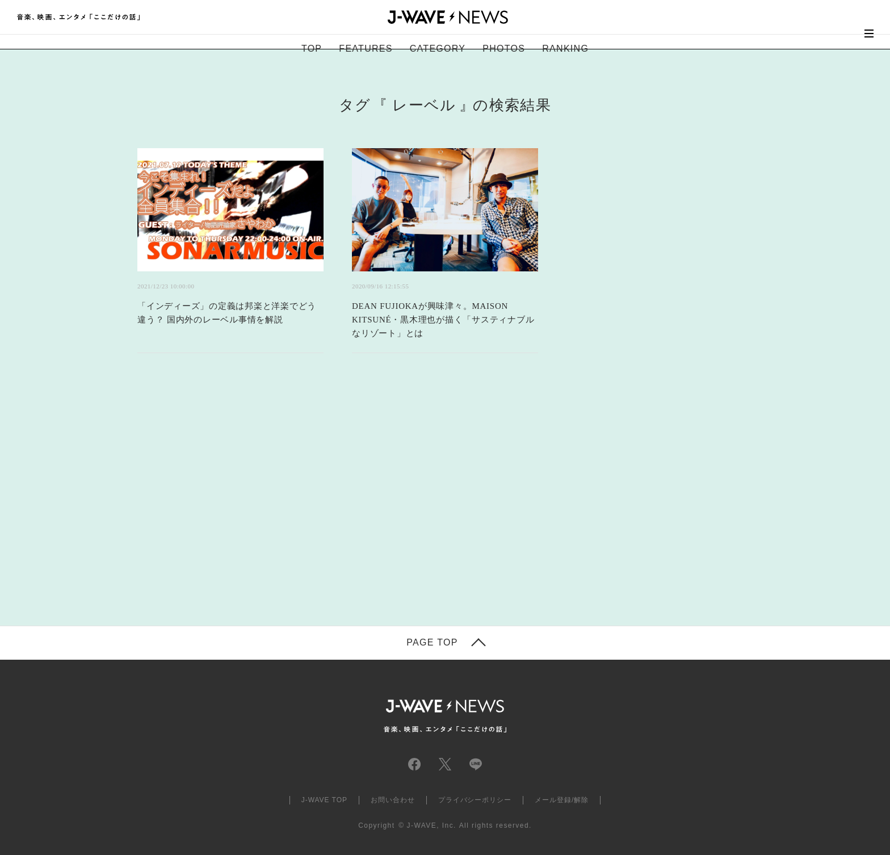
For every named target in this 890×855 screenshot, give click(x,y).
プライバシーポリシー (475, 800)
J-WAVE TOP (324, 800)
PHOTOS (503, 48)
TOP (311, 48)
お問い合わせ (393, 800)
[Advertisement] (331, 504)
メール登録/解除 (562, 800)
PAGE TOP (431, 642)
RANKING (565, 48)
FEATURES (365, 48)
